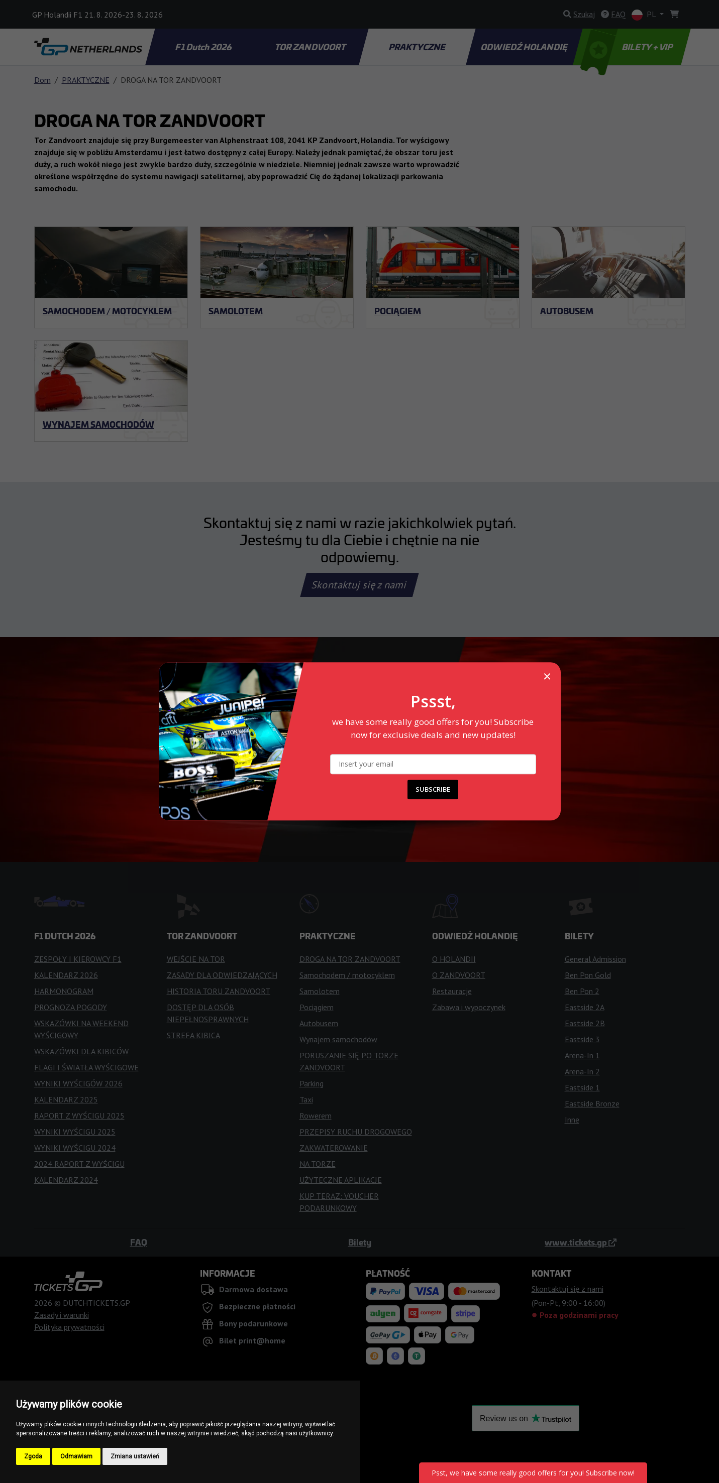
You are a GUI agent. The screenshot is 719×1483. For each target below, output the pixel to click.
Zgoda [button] (33, 1456)
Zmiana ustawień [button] (135, 1456)
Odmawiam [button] (76, 1456)
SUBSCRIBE (433, 789)
